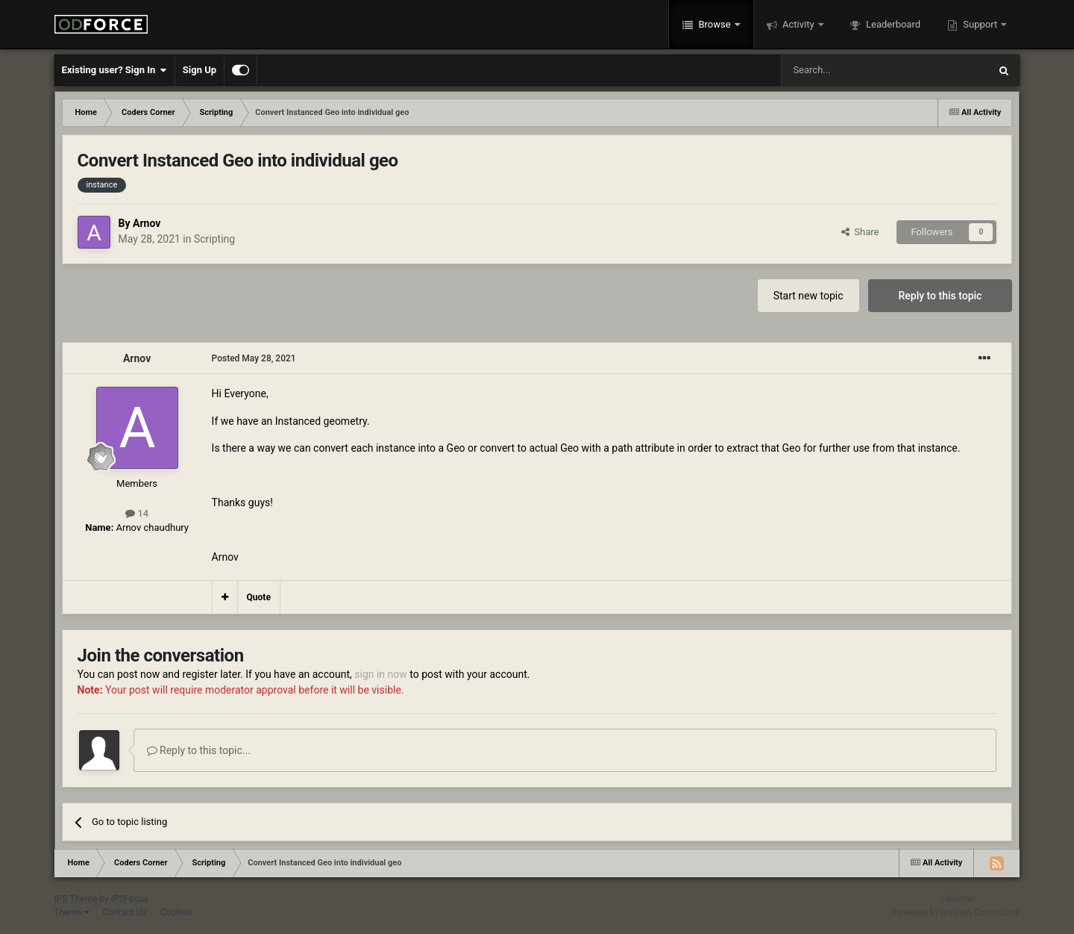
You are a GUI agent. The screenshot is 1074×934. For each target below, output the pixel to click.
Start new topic (808, 296)
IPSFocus (129, 899)
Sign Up (199, 69)
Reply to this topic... (199, 750)
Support (980, 24)
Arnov (146, 223)
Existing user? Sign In (114, 70)
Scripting (214, 239)
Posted (254, 358)
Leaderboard (892, 24)
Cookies (176, 912)
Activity (798, 24)
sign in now (380, 674)
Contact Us (125, 912)
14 (136, 513)
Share (860, 231)
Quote (259, 597)
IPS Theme (76, 899)
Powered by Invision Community (956, 912)
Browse (714, 24)
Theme (72, 912)
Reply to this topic (940, 296)
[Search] (849, 70)
